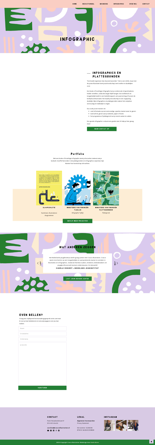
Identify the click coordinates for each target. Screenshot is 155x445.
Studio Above (94, 442)
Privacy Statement (83, 423)
